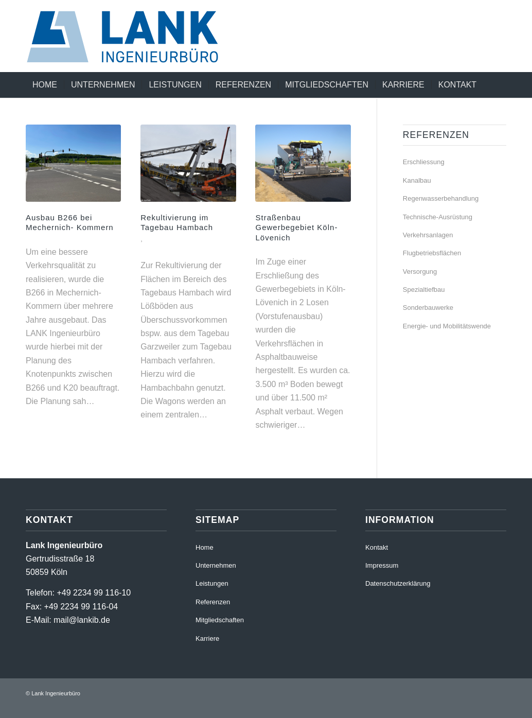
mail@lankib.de (82, 620)
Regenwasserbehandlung (440, 198)
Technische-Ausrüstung (437, 217)
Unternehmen (216, 565)
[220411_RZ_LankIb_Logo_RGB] (133, 36)
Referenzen (213, 602)
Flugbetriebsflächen (432, 253)
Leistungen (212, 583)
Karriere (207, 638)
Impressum (381, 565)
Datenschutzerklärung (397, 583)
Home (205, 547)
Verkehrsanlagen (428, 235)
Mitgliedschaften (220, 620)
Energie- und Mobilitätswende (447, 326)
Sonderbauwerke (428, 307)
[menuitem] (45, 85)
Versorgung (420, 271)
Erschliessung (424, 162)
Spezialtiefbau (424, 289)
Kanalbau (417, 180)
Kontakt (376, 547)
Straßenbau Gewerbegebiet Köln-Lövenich (296, 227)
